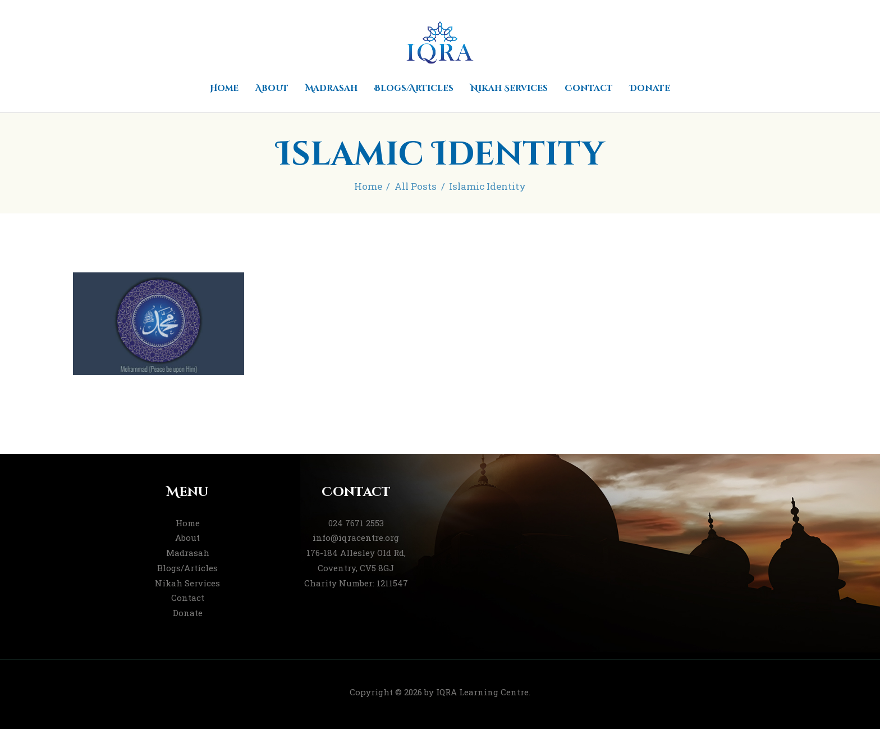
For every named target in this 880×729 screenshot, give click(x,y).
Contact (187, 597)
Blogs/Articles (187, 567)
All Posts (416, 186)
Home (368, 186)
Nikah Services (187, 583)
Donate (188, 612)
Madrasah (187, 552)
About (187, 537)
